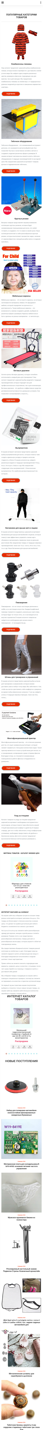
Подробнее (10, 94)
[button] (6, 905)
